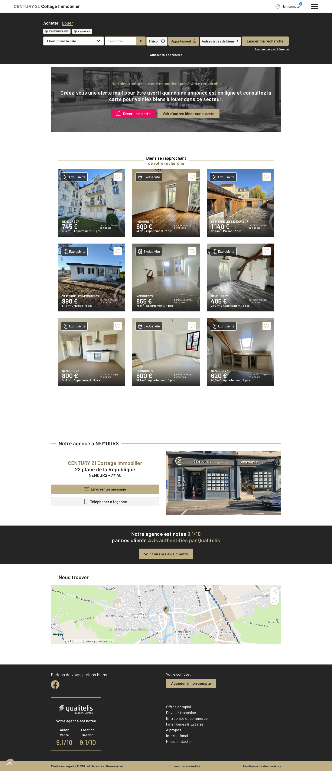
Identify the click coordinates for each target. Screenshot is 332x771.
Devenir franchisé (181, 712)
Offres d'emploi (178, 706)
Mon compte (288, 6)
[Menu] (314, 6)
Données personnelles (183, 766)
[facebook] (55, 684)
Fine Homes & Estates (185, 724)
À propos (173, 729)
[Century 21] (47, 6)
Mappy (91, 641)
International (177, 735)
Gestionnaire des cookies (262, 766)
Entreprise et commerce (187, 718)
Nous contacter (179, 741)
